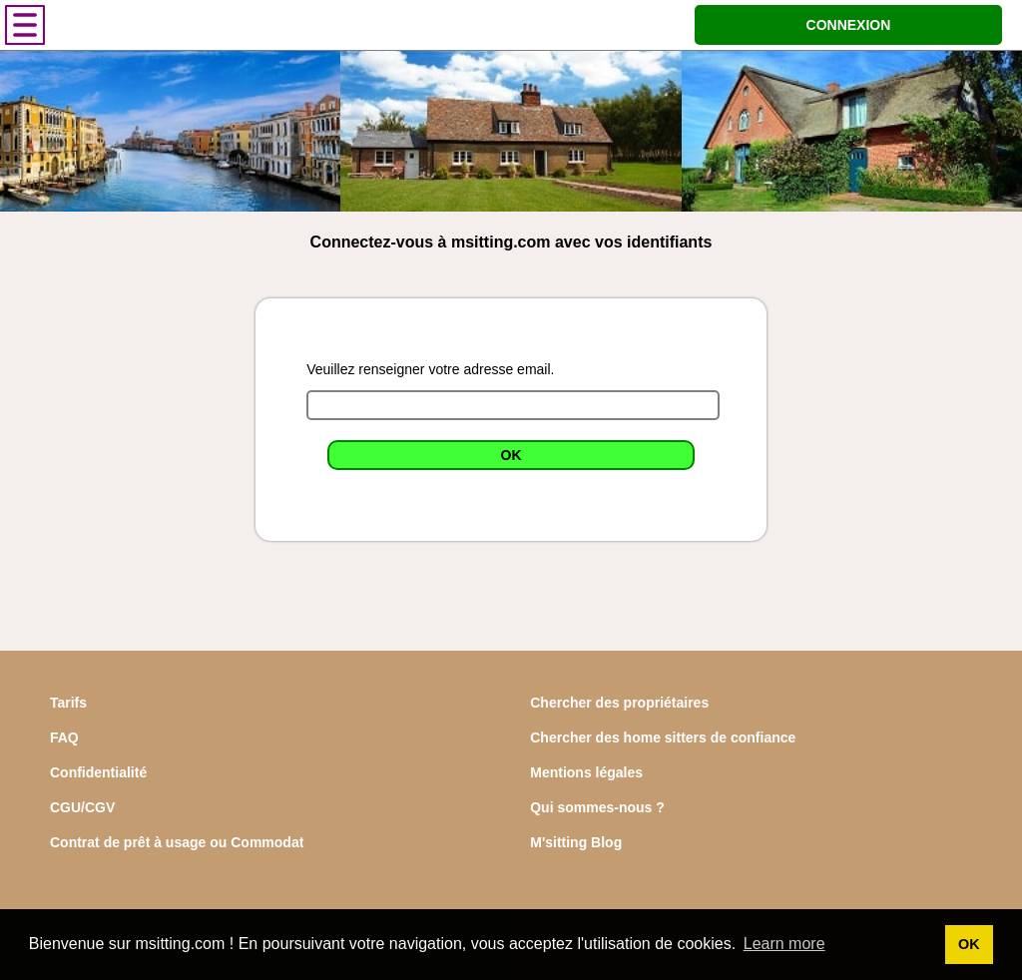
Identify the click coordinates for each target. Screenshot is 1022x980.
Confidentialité (98, 772)
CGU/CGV (82, 807)
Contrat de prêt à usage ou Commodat (176, 842)
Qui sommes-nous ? (597, 807)
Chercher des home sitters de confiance (662, 737)
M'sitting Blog (576, 842)
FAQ (64, 737)
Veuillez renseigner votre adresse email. (430, 369)
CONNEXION (848, 25)
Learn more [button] (784, 943)
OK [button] (969, 944)
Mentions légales (586, 772)
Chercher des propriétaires (619, 703)
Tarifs (68, 703)
